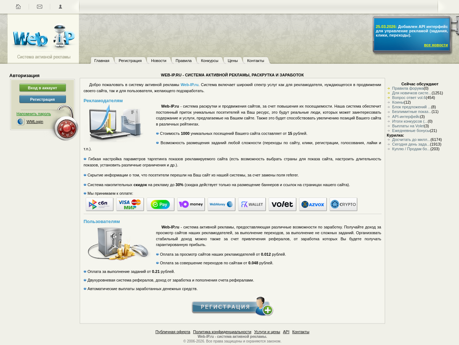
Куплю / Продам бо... (411, 149)
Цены (233, 60)
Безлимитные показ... (412, 111)
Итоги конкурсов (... (410, 121)
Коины (398, 102)
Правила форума (408, 88)
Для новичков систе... (412, 93)
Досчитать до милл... (411, 139)
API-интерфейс (406, 116)
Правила (184, 60)
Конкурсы (209, 60)
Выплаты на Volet (408, 126)
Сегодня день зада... (411, 144)
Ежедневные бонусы (411, 130)
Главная (101, 60)
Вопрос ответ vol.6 (409, 97)
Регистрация (130, 60)
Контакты (255, 60)
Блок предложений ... (411, 107)
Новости (158, 60)
